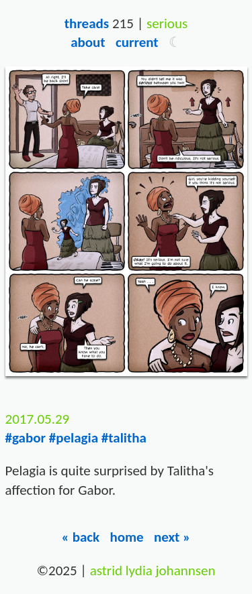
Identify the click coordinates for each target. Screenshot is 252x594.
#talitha (123, 438)
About (88, 42)
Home (126, 537)
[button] (175, 42)
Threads (87, 23)
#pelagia (73, 438)
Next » (172, 537)
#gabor (25, 438)
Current (137, 42)
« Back (81, 537)
